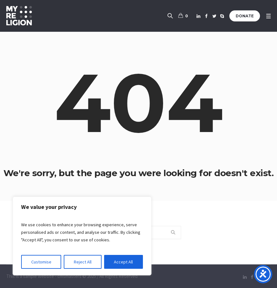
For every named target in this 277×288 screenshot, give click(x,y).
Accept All (123, 262)
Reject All (82, 262)
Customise (41, 262)
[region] (82, 236)
